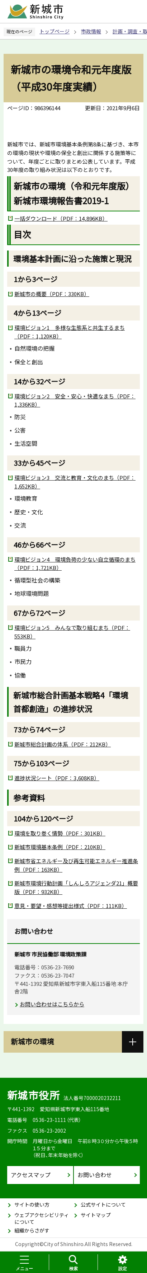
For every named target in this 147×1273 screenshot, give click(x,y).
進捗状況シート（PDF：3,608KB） (56, 778)
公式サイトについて (103, 1204)
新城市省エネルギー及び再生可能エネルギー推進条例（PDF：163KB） (76, 865)
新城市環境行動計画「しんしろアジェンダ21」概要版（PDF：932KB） (76, 887)
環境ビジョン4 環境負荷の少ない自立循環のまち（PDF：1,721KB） (75, 564)
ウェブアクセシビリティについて (41, 1218)
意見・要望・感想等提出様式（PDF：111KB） (70, 905)
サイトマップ (96, 1214)
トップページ (54, 31)
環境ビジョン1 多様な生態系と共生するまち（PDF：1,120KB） (69, 332)
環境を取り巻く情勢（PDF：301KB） (59, 833)
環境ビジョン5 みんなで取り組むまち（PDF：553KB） (72, 632)
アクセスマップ (31, 1174)
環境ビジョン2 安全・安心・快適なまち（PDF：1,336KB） (75, 400)
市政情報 (91, 31)
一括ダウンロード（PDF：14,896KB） (61, 218)
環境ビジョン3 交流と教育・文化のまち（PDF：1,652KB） (75, 482)
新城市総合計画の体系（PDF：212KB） (62, 744)
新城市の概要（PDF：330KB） (51, 294)
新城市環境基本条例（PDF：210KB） (59, 847)
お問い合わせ (94, 1174)
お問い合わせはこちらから (52, 1004)
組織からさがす (31, 1230)
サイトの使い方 (31, 1204)
